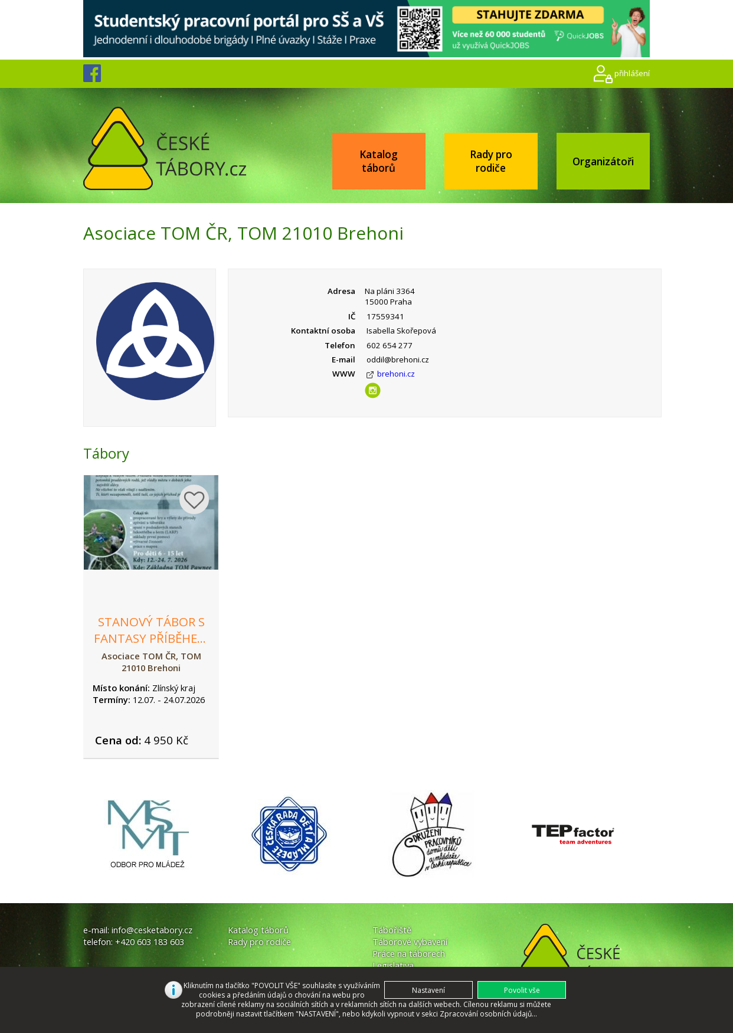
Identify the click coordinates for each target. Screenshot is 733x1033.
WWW (343, 373)
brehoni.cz (396, 373)
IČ (351, 316)
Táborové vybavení (409, 941)
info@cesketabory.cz (152, 930)
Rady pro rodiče (491, 161)
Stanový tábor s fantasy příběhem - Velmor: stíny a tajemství (151, 646)
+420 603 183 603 (149, 941)
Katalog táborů (378, 161)
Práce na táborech (408, 953)
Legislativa (393, 965)
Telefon (340, 345)
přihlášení (632, 73)
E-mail (343, 359)
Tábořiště (391, 930)
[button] (521, 990)
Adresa (341, 291)
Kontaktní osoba (323, 330)
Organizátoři (603, 161)
